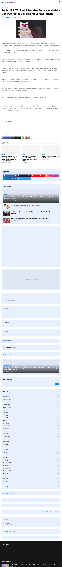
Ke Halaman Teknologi (9, 493)
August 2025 (31, 410)
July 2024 (31, 444)
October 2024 (31, 436)
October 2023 (31, 468)
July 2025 (31, 412)
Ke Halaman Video (8, 500)
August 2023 (31, 473)
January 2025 (31, 428)
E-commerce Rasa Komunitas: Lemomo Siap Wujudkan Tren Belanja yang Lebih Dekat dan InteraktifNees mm (9, 158)
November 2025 (31, 402)
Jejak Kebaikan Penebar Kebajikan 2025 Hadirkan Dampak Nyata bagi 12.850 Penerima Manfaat (33, 212)
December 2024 (31, 431)
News (7, 7)
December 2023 (31, 463)
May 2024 (31, 449)
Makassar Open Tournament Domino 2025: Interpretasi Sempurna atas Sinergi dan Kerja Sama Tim (30, 158)
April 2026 (31, 391)
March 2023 (31, 486)
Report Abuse (8, 354)
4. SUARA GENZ (7, 340)
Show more (9, 524)
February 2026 (31, 394)
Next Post (57, 166)
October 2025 (31, 404)
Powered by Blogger (9, 347)
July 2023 (31, 476)
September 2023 (31, 471)
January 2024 (31, 460)
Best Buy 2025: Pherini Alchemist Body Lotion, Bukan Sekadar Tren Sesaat (30, 218)
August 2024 (31, 441)
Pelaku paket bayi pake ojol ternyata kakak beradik (51, 157)
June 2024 (31, 447)
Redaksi (9, 523)
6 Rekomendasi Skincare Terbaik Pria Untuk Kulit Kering (25, 205)
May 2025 (31, 418)
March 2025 (31, 423)
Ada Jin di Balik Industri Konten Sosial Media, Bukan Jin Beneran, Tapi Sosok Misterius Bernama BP (35, 564)
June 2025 (31, 415)
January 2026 (31, 396)
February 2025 (31, 425)
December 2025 (31, 399)
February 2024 (31, 457)
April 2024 (31, 452)
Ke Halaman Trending (9, 531)
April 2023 (31, 484)
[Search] (29, 384)
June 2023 (31, 478)
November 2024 (31, 433)
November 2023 (31, 465)
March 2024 (31, 455)
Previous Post (5, 166)
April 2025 (31, 420)
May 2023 (31, 481)
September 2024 (31, 439)
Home (3, 7)
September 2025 (31, 407)
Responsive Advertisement (31, 279)
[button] (2, 2)
